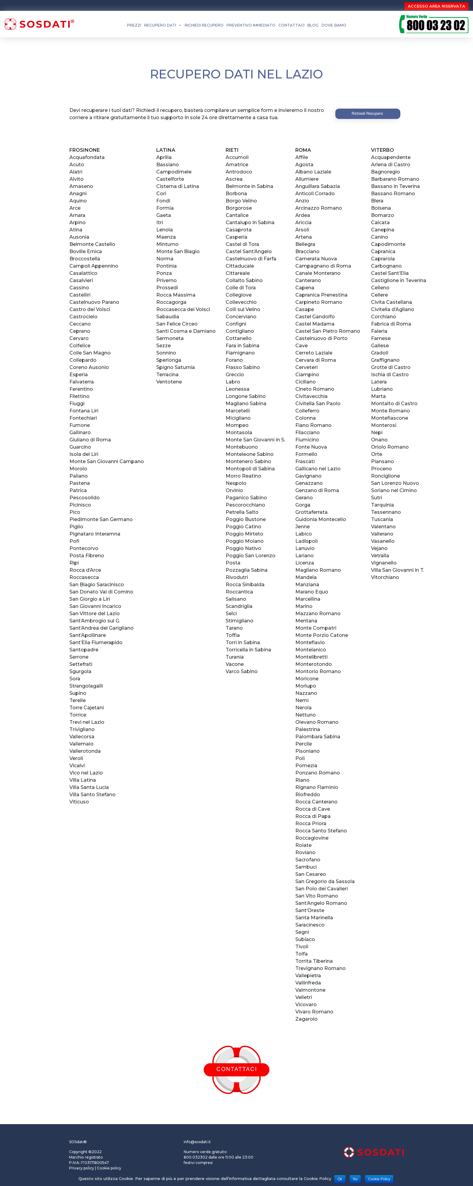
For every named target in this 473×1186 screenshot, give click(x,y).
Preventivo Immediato (251, 25)
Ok (340, 1179)
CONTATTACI (291, 25)
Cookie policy (109, 1168)
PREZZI (134, 25)
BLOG (313, 25)
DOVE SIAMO (334, 25)
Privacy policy (81, 1168)
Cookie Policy (379, 1179)
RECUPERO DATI (160, 25)
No (355, 1179)
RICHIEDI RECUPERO (204, 25)
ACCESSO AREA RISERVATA (436, 6)
